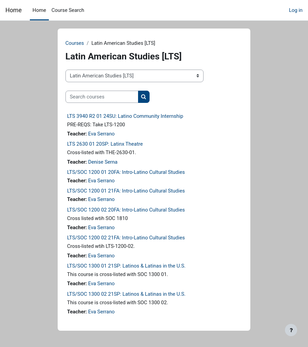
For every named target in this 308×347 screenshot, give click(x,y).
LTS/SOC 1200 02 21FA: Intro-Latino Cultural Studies (126, 238)
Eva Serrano (101, 134)
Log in (296, 10)
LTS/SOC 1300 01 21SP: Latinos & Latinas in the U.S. (126, 266)
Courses (74, 43)
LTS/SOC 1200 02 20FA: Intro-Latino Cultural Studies (126, 210)
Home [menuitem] (39, 10)
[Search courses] (101, 97)
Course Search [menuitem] (68, 10)
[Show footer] (291, 330)
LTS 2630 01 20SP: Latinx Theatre (105, 144)
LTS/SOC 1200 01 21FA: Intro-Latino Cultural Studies (126, 191)
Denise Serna (103, 162)
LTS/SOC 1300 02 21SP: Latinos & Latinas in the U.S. (126, 294)
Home (13, 10)
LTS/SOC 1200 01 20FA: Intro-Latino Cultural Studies (126, 172)
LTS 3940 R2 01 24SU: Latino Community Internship (125, 116)
